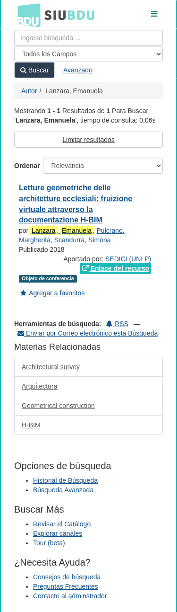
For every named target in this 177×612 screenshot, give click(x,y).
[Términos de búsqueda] (88, 38)
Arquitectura (39, 386)
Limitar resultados (88, 139)
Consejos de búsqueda (67, 577)
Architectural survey (51, 367)
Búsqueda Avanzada (63, 490)
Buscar (34, 70)
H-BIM (31, 425)
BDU (26, 14)
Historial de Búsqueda (65, 480)
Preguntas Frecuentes (65, 586)
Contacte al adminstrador (70, 596)
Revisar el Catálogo (62, 524)
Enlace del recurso (115, 268)
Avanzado (78, 70)
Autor (29, 91)
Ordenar (27, 165)
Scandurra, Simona (82, 240)
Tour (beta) (49, 543)
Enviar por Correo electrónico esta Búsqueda (87, 333)
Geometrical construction (58, 405)
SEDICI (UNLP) (128, 259)
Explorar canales (57, 533)
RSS (117, 324)
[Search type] (88, 54)
